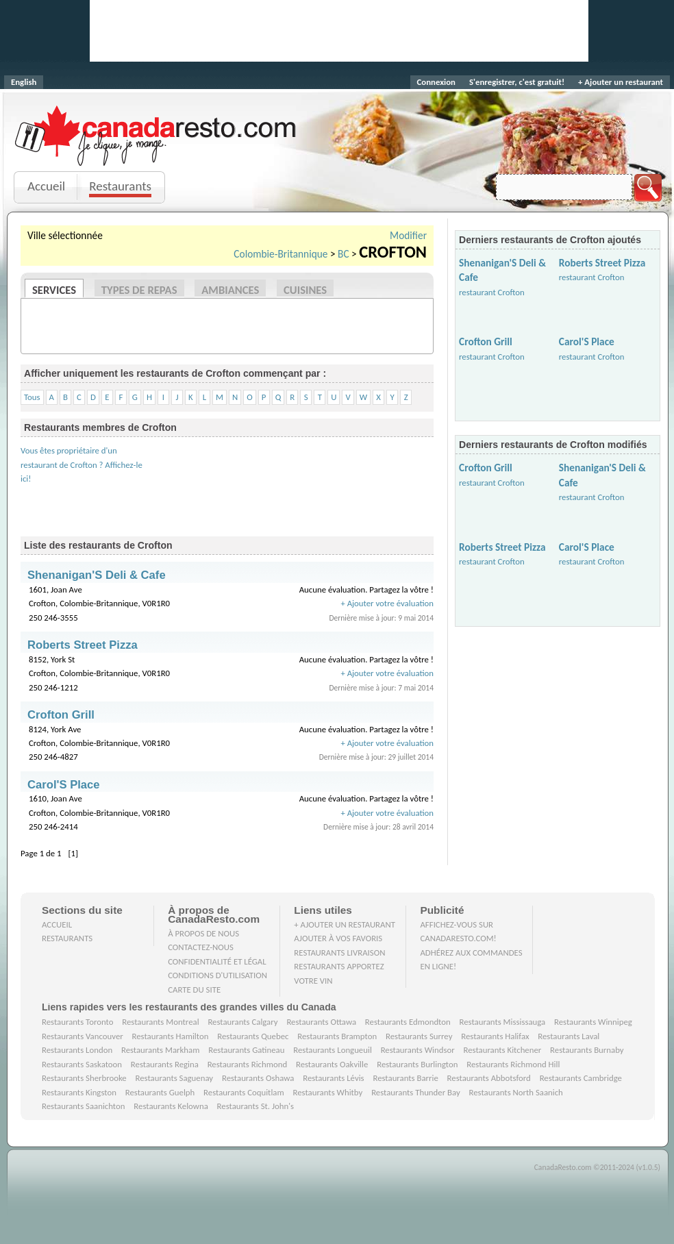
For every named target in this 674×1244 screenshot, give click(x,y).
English (23, 82)
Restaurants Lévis (333, 1078)
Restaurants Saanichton (83, 1106)
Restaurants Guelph (160, 1092)
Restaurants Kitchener (502, 1050)
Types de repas (139, 290)
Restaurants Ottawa (321, 1022)
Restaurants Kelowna (171, 1106)
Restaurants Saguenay (175, 1078)
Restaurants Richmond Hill (513, 1064)
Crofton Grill (485, 341)
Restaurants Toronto (77, 1022)
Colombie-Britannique (280, 253)
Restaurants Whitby (327, 1092)
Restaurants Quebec (252, 1036)
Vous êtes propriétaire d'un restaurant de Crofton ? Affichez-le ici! (81, 464)
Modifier (408, 235)
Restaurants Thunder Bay (415, 1092)
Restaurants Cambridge (581, 1078)
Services (54, 290)
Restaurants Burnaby (587, 1050)
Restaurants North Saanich (515, 1092)
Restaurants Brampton (337, 1036)
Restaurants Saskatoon (82, 1064)
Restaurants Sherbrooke (84, 1078)
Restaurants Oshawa (258, 1078)
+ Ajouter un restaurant (620, 82)
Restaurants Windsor (418, 1050)
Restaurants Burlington (417, 1064)
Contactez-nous (201, 947)
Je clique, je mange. (157, 152)
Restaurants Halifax (495, 1036)
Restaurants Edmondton (408, 1022)
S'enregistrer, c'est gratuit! (516, 82)
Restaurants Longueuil (332, 1050)
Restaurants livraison (339, 952)
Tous (32, 397)
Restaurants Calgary (242, 1022)
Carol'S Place (586, 341)
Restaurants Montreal (160, 1022)
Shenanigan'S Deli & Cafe (96, 575)
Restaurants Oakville (332, 1064)
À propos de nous (203, 933)
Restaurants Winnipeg (593, 1022)
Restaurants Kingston (79, 1092)
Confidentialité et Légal (217, 961)
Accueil (46, 186)
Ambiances (230, 290)
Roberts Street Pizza (602, 262)
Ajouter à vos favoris (338, 938)
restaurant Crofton (492, 292)
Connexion (436, 82)
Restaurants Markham (160, 1050)
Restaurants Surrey (419, 1036)
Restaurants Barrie (405, 1078)
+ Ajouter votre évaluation (387, 603)
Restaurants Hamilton (170, 1036)
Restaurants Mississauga (503, 1022)
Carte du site (194, 989)
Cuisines (305, 290)
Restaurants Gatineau (246, 1050)
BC (343, 253)
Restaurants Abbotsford (489, 1078)
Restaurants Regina (165, 1064)
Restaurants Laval (568, 1036)
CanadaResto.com (157, 120)
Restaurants (120, 186)
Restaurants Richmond (248, 1064)
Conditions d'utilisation (217, 975)
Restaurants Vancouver (82, 1036)
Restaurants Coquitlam (243, 1092)
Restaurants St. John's (255, 1106)
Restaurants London (77, 1050)
